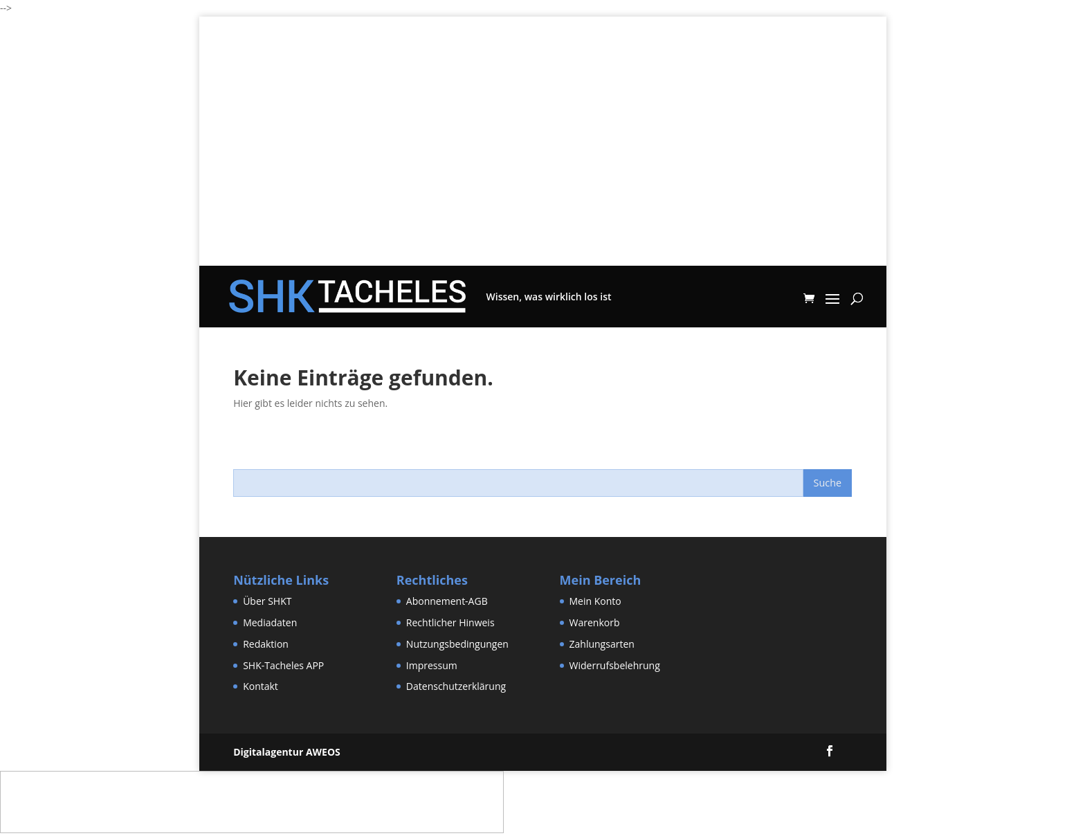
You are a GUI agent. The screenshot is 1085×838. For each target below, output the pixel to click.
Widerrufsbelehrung (614, 665)
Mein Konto (595, 601)
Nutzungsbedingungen (457, 643)
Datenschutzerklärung (456, 686)
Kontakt (260, 686)
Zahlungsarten (602, 643)
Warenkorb (594, 622)
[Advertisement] (542, 169)
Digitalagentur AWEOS (286, 751)
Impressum (431, 665)
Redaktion (266, 643)
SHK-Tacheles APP (283, 665)
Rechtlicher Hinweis (450, 622)
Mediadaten (270, 622)
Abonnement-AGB (447, 601)
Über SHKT (267, 601)
